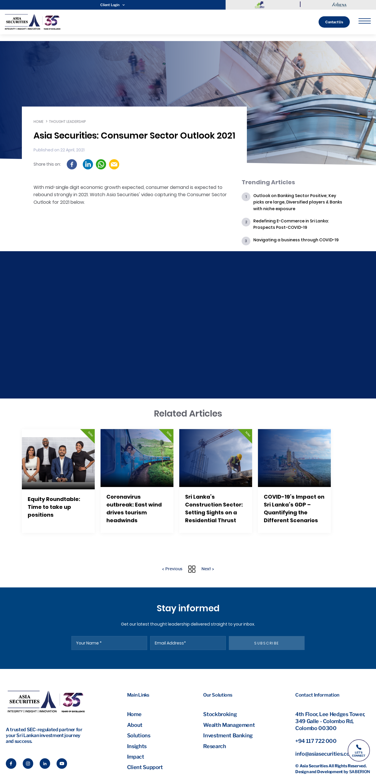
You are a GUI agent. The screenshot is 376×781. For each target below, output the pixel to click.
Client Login (112, 5)
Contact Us (333, 22)
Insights (137, 746)
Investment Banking (228, 735)
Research (214, 746)
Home (38, 121)
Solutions (138, 735)
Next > (207, 569)
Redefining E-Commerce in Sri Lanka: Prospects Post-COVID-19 (291, 224)
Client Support (145, 767)
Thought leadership (67, 121)
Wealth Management (229, 725)
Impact (135, 757)
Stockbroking (220, 714)
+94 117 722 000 (316, 741)
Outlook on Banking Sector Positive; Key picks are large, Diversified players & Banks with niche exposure (297, 202)
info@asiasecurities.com (324, 754)
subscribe (266, 643)
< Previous (172, 569)
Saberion (359, 771)
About (135, 725)
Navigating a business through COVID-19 (296, 240)
